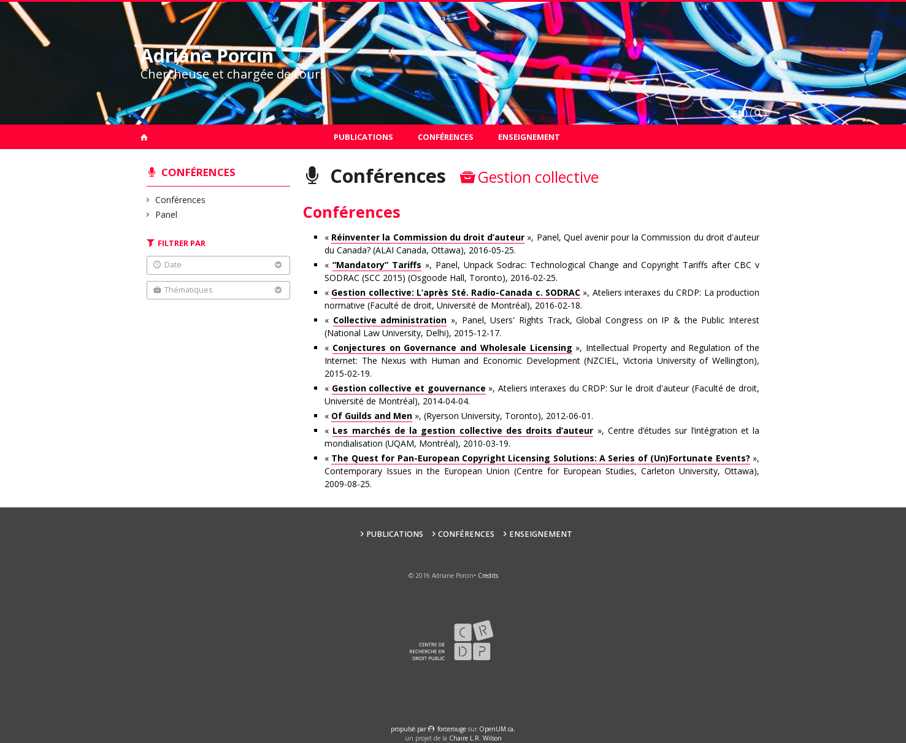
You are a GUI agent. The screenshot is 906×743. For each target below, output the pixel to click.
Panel (166, 214)
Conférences (446, 136)
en (739, 113)
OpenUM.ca (496, 729)
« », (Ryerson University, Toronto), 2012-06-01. (458, 416)
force (451, 729)
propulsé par (409, 729)
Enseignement (529, 136)
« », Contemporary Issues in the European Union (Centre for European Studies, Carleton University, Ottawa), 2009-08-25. (541, 471)
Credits (488, 575)
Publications (363, 136)
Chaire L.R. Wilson (475, 738)
